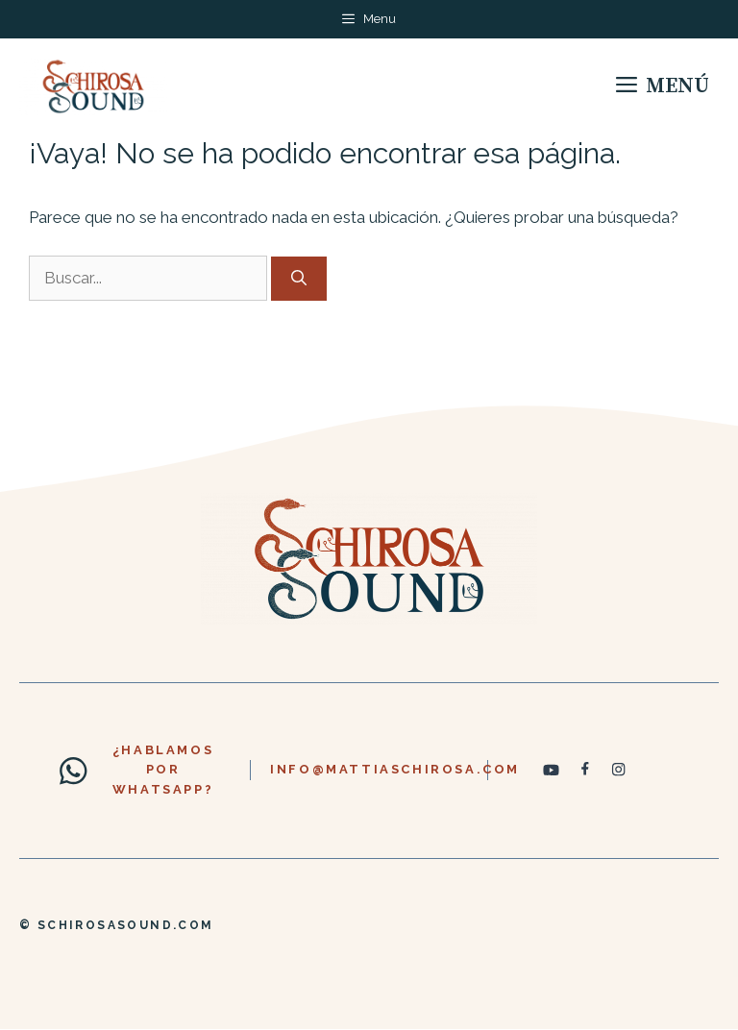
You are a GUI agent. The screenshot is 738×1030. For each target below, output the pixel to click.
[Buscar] (299, 279)
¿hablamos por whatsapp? (162, 770)
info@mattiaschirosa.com (395, 769)
